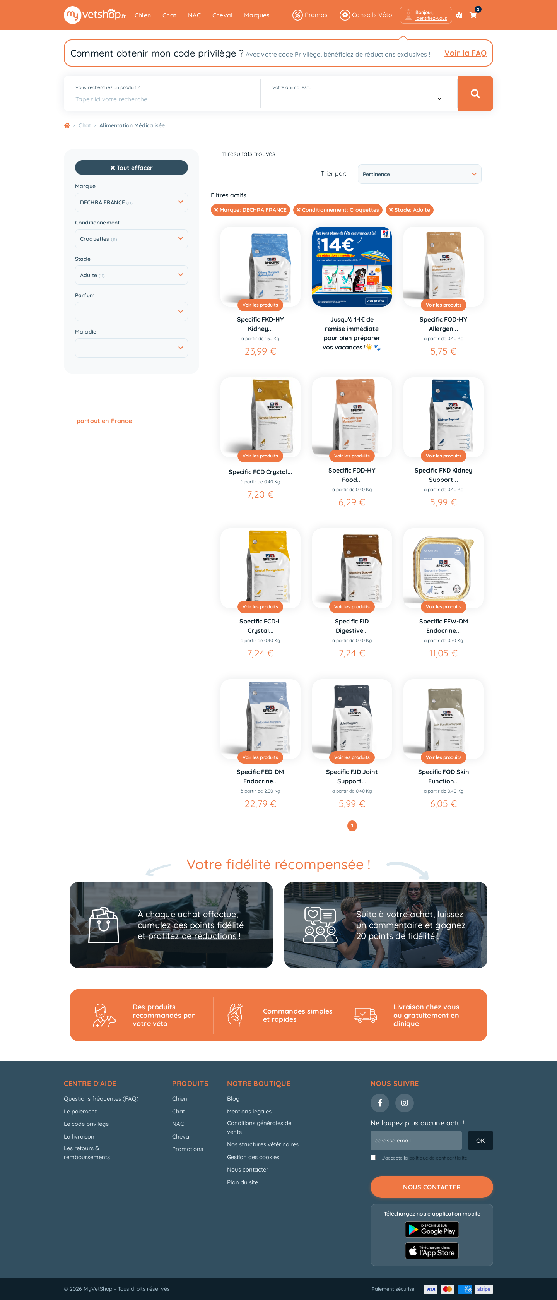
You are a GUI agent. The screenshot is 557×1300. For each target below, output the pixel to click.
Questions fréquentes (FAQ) (101, 1098)
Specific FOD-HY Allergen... (443, 323)
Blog (233, 1098)
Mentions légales (249, 1111)
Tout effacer (132, 167)
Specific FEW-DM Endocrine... (443, 625)
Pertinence (420, 174)
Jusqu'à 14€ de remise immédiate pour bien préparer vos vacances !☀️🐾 (352, 333)
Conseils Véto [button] (366, 15)
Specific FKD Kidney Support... (443, 474)
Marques (257, 15)
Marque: (250, 209)
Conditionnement (97, 222)
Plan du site (242, 1182)
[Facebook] (380, 1103)
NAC (194, 15)
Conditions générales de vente (259, 1127)
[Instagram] (404, 1103)
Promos (310, 15)
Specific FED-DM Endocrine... (260, 776)
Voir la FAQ (465, 53)
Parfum (85, 295)
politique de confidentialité (438, 1158)
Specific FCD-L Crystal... (260, 625)
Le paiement (80, 1111)
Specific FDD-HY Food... (352, 474)
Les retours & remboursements (87, 1152)
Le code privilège (86, 1123)
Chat (169, 15)
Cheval (222, 15)
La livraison (79, 1136)
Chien (143, 15)
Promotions (187, 1149)
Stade (83, 259)
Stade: (409, 209)
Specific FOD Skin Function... (443, 776)
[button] (426, 15)
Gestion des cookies (253, 1157)
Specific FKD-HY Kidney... (260, 323)
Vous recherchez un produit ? (107, 87)
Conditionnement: (338, 209)
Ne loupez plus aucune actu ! (418, 1122)
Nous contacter (247, 1169)
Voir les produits (260, 305)
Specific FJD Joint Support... (352, 776)
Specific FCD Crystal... (260, 472)
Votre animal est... (291, 87)
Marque (85, 186)
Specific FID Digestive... (352, 625)
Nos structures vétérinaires (263, 1144)
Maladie (85, 332)
